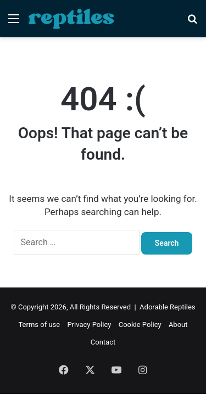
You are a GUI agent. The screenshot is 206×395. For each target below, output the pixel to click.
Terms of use (39, 324)
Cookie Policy (140, 324)
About (178, 324)
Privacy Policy (89, 324)
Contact (103, 342)
